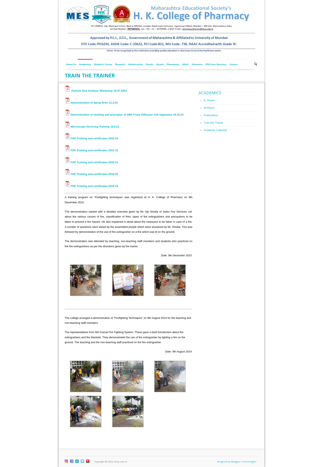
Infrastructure (135, 64)
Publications (211, 115)
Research (120, 64)
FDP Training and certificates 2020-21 (91, 162)
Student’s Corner (103, 64)
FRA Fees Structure (215, 64)
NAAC (185, 64)
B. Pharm (209, 100)
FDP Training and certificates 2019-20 (91, 174)
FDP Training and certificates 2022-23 (91, 138)
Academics (85, 64)
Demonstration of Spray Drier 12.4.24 (91, 102)
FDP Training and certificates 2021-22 (91, 150)
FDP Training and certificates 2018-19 (91, 186)
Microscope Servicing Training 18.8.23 (92, 126)
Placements (173, 64)
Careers (233, 64)
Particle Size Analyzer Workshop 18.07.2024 (96, 90)
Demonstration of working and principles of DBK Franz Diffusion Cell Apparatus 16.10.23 (124, 114)
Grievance (197, 64)
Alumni (160, 64)
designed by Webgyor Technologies (236, 461)
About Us (71, 64)
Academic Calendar (215, 130)
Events (149, 64)
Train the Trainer (213, 122)
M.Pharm (209, 107)
